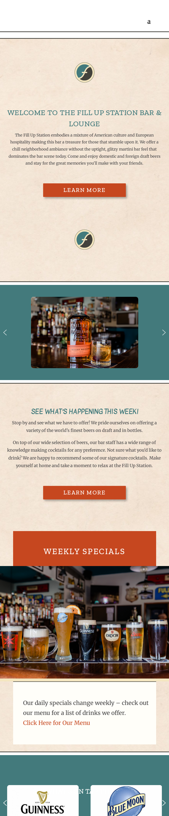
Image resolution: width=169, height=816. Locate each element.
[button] (5, 332)
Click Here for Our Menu (56, 723)
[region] (84, 332)
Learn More (84, 189)
